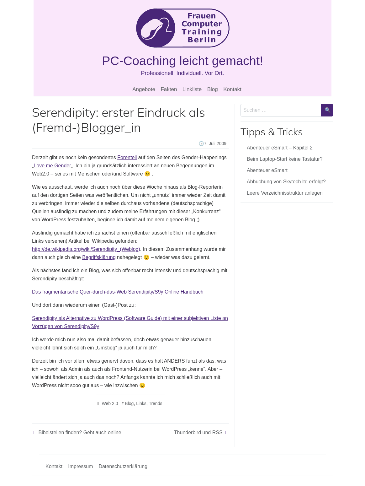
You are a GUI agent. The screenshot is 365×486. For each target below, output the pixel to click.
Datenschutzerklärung (122, 466)
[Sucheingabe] (281, 110)
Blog (212, 89)
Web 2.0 (110, 403)
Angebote (143, 89)
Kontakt (232, 89)
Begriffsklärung (98, 257)
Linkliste (192, 89)
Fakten (169, 89)
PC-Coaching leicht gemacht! (182, 61)
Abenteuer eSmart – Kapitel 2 (280, 147)
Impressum (80, 466)
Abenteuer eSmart (267, 170)
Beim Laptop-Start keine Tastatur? (285, 159)
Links (141, 403)
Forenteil (127, 157)
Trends (155, 403)
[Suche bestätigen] (327, 110)
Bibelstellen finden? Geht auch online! (80, 432)
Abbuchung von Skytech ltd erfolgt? (286, 181)
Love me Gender (52, 165)
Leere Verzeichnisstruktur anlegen (285, 193)
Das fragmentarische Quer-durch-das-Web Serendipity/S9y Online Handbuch (118, 291)
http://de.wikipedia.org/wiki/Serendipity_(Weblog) (86, 249)
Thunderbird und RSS (198, 432)
